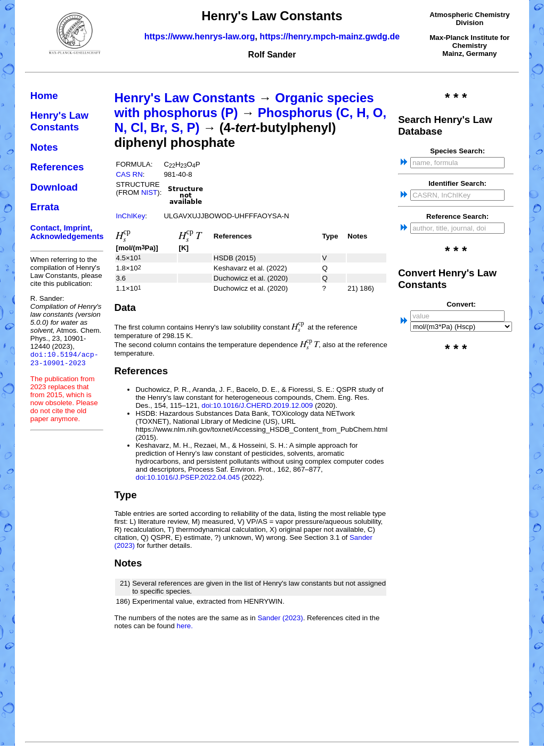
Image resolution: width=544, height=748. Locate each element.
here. (185, 626)
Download (54, 187)
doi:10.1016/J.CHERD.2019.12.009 (257, 405)
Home (44, 95)
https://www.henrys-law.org (199, 36)
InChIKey (130, 216)
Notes (44, 147)
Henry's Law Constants (59, 121)
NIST (149, 192)
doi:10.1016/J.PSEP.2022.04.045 (187, 477)
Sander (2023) (280, 618)
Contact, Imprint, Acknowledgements (67, 232)
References (57, 166)
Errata (44, 206)
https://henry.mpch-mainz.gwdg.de (329, 36)
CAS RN (129, 174)
